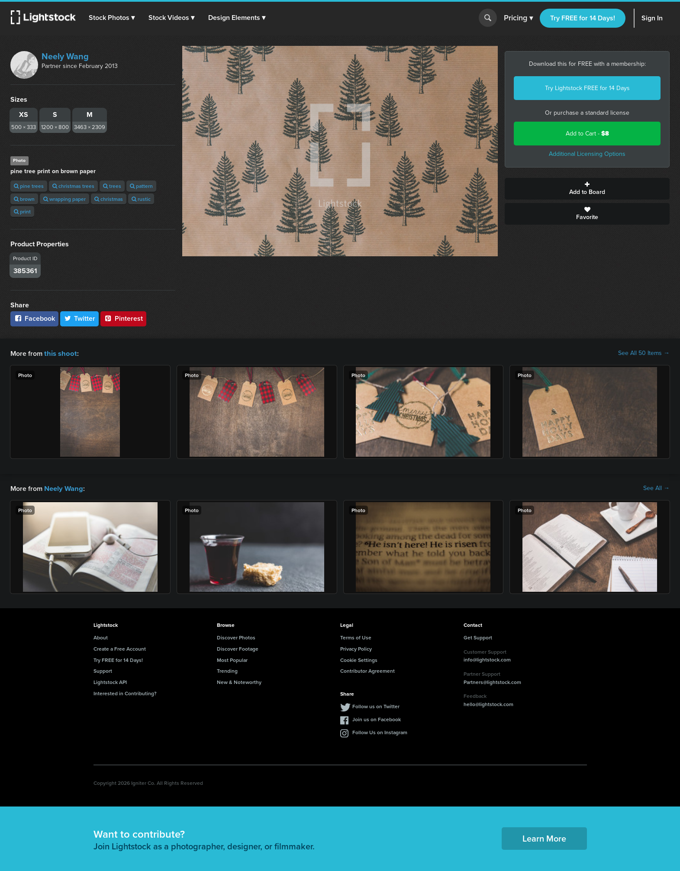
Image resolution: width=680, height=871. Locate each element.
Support (102, 670)
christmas (108, 199)
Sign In (652, 18)
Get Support (478, 636)
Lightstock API (110, 681)
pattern (141, 186)
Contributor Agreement (367, 670)
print (22, 211)
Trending (227, 670)
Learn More (544, 837)
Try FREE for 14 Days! (582, 18)
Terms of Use (355, 636)
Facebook (34, 318)
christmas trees (73, 186)
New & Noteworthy (239, 681)
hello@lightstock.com (488, 703)
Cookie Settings (358, 659)
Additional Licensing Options (587, 153)
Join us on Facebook (376, 718)
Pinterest (123, 318)
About (100, 636)
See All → (656, 488)
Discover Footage (237, 648)
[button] (112, 18)
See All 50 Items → (644, 353)
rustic (141, 199)
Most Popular (232, 659)
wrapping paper (64, 199)
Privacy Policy (356, 648)
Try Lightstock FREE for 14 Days (587, 88)
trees (112, 186)
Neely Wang (65, 56)
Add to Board (587, 188)
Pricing (518, 18)
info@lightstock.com (487, 658)
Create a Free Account (119, 648)
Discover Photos (236, 636)
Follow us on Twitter (376, 705)
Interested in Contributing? (125, 692)
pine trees (29, 186)
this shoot (59, 353)
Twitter (80, 318)
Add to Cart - (587, 133)
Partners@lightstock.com (492, 681)
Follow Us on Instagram (379, 731)
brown (24, 199)
